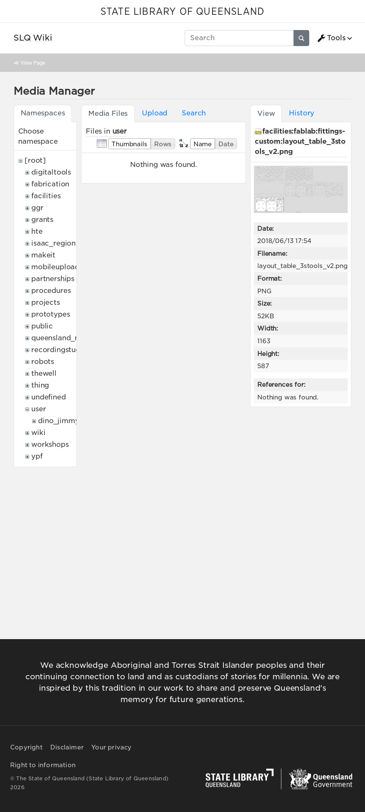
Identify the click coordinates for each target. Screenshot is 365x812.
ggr (37, 208)
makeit (43, 255)
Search (194, 113)
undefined (48, 397)
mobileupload (55, 267)
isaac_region (53, 243)
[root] (35, 160)
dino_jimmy (58, 421)
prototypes (50, 314)
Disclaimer (67, 747)
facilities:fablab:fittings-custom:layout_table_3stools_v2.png (300, 141)
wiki (38, 433)
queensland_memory (67, 338)
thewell (44, 373)
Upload (154, 113)
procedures (51, 291)
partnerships (52, 279)
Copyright (26, 747)
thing (40, 385)
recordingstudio (59, 350)
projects (45, 302)
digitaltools (51, 172)
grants (42, 220)
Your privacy (111, 747)
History (301, 113)
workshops (50, 444)
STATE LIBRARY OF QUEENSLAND (182, 12)
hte (37, 231)
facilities (45, 196)
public (42, 326)
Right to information (43, 765)
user (38, 409)
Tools (331, 38)
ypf (37, 456)
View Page (33, 63)
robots (42, 362)
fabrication (50, 184)
